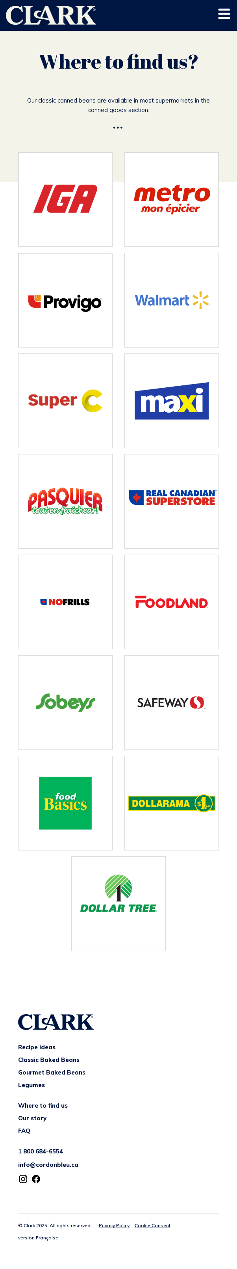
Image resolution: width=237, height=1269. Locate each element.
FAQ (24, 1130)
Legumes (31, 1085)
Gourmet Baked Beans (51, 1072)
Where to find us (43, 1105)
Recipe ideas (37, 1047)
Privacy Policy (114, 1225)
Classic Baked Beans (49, 1059)
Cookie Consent (152, 1225)
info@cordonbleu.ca (48, 1164)
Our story (32, 1118)
